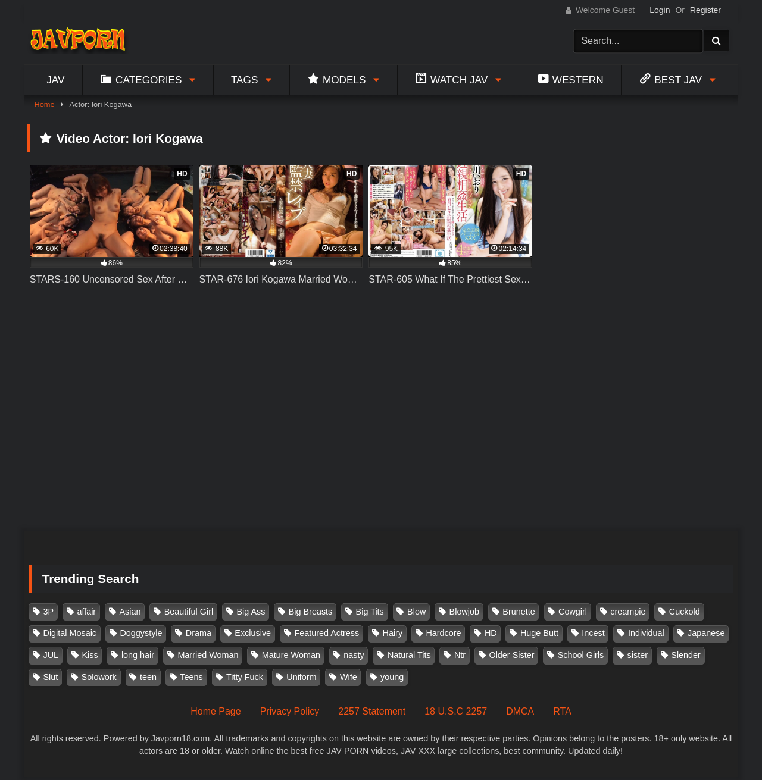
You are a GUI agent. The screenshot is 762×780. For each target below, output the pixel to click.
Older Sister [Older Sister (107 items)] (511, 655)
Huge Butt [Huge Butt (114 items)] (539, 633)
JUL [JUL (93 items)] (51, 655)
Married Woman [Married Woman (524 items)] (207, 655)
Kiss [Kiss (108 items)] (90, 655)
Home (44, 104)
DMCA (520, 711)
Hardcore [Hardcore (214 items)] (443, 633)
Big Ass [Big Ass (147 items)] (250, 611)
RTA (562, 711)
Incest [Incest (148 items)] (593, 633)
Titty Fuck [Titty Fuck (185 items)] (244, 677)
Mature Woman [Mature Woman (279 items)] (291, 655)
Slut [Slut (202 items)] (50, 677)
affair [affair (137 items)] (86, 611)
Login (659, 10)
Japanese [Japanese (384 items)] (706, 633)
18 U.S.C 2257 (455, 711)
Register (705, 10)
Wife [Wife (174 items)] (348, 677)
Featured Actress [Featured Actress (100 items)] (326, 633)
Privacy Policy (290, 711)
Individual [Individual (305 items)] (646, 633)
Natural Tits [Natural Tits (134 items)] (409, 655)
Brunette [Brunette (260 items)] (518, 611)
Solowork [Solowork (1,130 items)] (99, 677)
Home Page (215, 711)
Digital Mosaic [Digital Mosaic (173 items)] (70, 633)
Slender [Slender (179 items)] (686, 655)
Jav (55, 80)
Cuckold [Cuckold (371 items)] (684, 611)
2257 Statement (371, 711)
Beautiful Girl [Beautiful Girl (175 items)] (188, 611)
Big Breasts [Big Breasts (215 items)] (311, 611)
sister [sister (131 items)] (637, 655)
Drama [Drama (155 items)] (198, 633)
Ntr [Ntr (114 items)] (460, 655)
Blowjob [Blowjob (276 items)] (464, 611)
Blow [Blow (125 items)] (416, 611)
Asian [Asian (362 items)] (129, 611)
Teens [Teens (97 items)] (191, 677)
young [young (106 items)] (392, 677)
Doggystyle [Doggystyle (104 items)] (141, 633)
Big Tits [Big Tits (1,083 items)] (370, 611)
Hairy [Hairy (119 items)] (393, 633)
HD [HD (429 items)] (491, 633)
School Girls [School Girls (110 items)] (581, 655)
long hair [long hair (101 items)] (137, 655)
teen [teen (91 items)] (148, 677)
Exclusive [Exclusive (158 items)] (253, 633)
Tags (244, 80)
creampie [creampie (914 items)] (627, 611)
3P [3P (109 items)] (48, 611)
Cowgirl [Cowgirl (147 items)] (572, 611)
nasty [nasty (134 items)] (353, 655)
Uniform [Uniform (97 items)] (301, 677)
